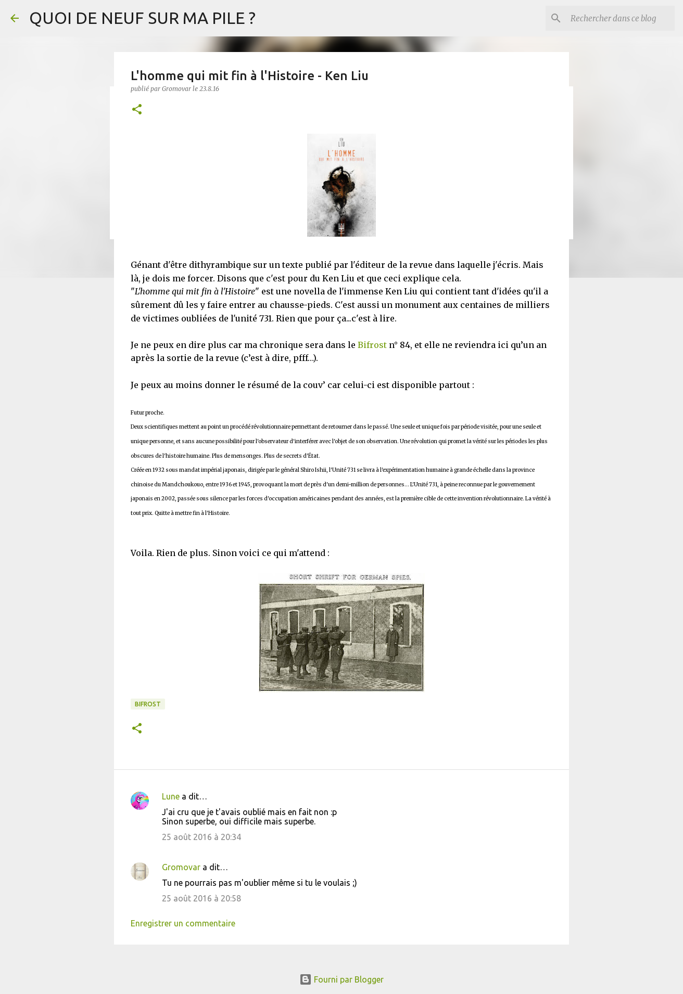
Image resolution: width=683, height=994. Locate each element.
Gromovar (181, 867)
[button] (137, 110)
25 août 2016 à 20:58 (201, 898)
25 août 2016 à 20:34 (201, 837)
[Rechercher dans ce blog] (620, 18)
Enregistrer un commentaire (183, 923)
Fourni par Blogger (341, 979)
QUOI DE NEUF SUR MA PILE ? (142, 17)
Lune (171, 796)
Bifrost (372, 345)
